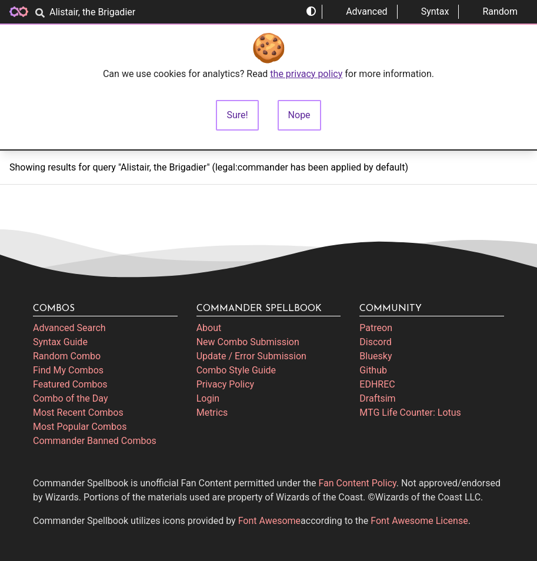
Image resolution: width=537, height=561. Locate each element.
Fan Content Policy (357, 483)
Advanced (360, 11)
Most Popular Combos (79, 426)
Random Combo (67, 356)
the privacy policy (306, 73)
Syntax (428, 11)
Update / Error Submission (251, 356)
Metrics (212, 412)
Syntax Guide (60, 342)
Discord (375, 342)
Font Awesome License (419, 520)
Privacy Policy (225, 384)
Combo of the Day (70, 398)
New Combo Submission (247, 342)
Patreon (375, 327)
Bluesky (375, 356)
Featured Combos (70, 384)
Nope (299, 115)
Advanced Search (69, 327)
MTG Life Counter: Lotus (410, 412)
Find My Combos (68, 370)
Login (207, 398)
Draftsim (377, 398)
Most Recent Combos (78, 412)
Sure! (237, 115)
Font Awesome (269, 520)
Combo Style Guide (236, 370)
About (209, 327)
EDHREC (377, 384)
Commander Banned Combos (94, 440)
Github (373, 370)
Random (493, 11)
